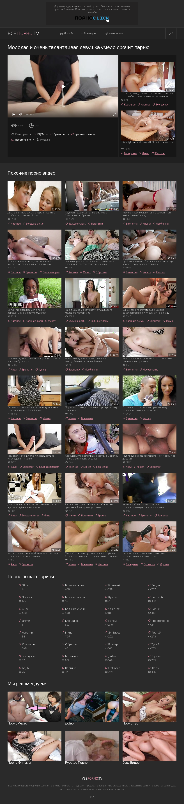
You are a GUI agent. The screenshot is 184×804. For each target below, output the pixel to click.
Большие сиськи (33, 223)
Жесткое (158, 153)
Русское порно (49, 272)
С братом (99, 272)
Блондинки (160, 104)
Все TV (23, 33)
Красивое (128, 104)
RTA (92, 796)
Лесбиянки (161, 223)
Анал (12, 369)
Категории (114, 33)
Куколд (40, 369)
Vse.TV (92, 778)
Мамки (168, 321)
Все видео (88, 33)
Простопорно (21, 139)
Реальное (161, 515)
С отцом (159, 272)
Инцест (145, 223)
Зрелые (100, 515)
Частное (143, 104)
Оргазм (163, 564)
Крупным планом (83, 134)
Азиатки (71, 272)
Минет (143, 153)
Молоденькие (148, 369)
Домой (66, 33)
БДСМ (38, 134)
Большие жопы (32, 321)
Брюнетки (57, 134)
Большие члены (75, 223)
